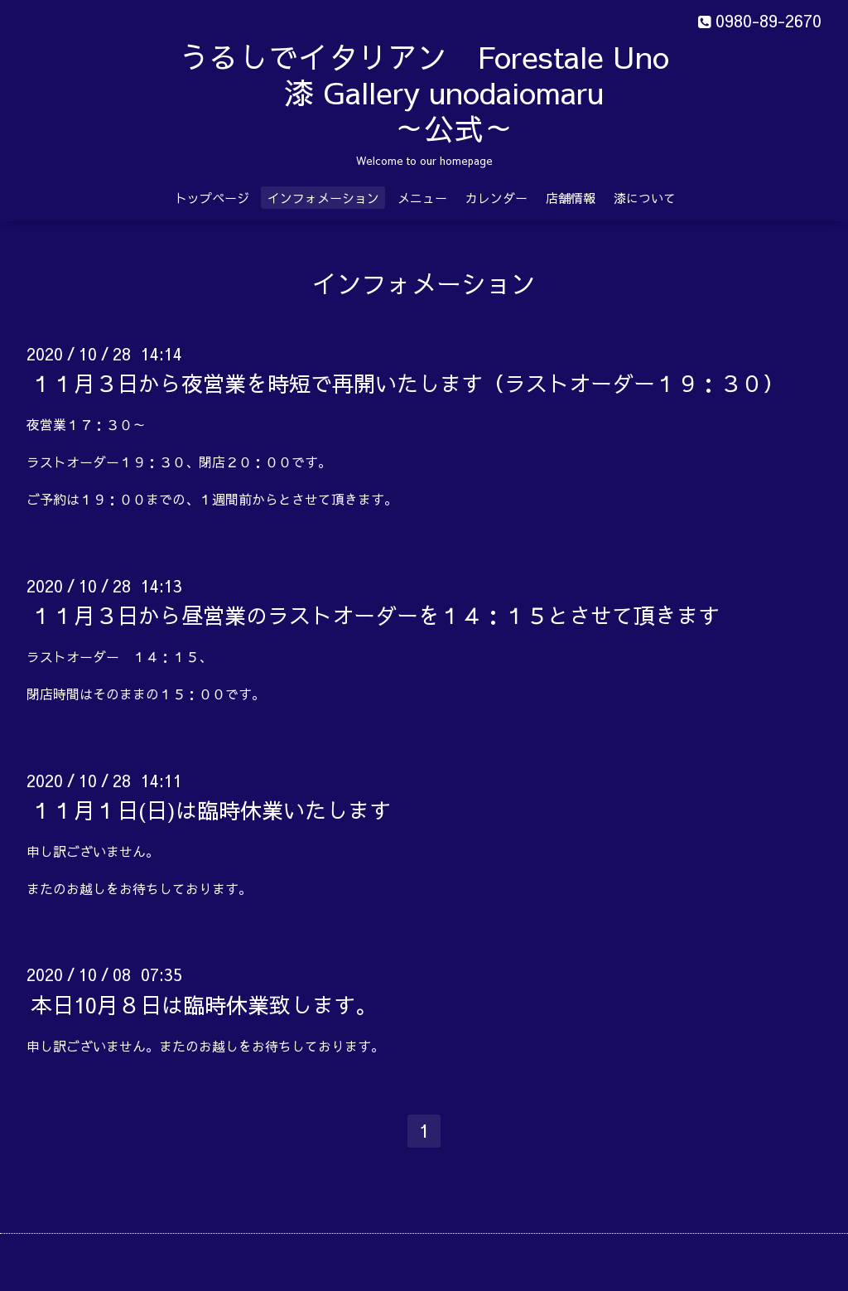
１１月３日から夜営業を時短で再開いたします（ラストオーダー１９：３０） (407, 383)
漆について (645, 197)
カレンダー (496, 197)
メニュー (422, 197)
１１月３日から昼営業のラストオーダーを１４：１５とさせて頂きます (375, 615)
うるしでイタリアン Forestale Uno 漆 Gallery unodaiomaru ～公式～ (466, 92)
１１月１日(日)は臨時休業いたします (211, 809)
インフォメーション (323, 197)
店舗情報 (570, 197)
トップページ (212, 197)
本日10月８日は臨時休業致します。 (204, 1003)
